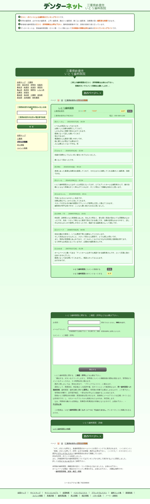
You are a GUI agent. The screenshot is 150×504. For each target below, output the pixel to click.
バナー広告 (97, 495)
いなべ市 (40, 90)
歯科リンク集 (116, 493)
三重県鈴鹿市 (59, 111)
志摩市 (19, 92)
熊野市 (33, 90)
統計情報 (85, 495)
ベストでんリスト (80, 493)
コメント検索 (22, 148)
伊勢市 (33, 85)
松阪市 (40, 85)
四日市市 (25, 85)
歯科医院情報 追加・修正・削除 (68, 471)
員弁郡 (26, 95)
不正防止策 (57, 404)
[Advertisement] (75, 49)
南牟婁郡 (35, 98)
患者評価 (50, 495)
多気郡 (40, 95)
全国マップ (21, 82)
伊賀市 (26, 92)
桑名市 (19, 87)
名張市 (33, 87)
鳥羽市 (26, 90)
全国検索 (66, 493)
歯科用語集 (62, 495)
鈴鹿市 (26, 87)
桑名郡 (19, 95)
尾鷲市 (40, 87)
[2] (62, 100)
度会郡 (19, 98)
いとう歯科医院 (66, 108)
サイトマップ (35, 493)
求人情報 (20, 145)
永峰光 (115, 495)
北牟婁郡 (27, 98)
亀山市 (19, 90)
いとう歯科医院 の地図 (61, 429)
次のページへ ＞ (92, 93)
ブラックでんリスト (65, 453)
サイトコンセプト (66, 461)
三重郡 (33, 95)
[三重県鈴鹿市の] (76, 100)
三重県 (30, 82)
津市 (18, 85)
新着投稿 (129, 493)
